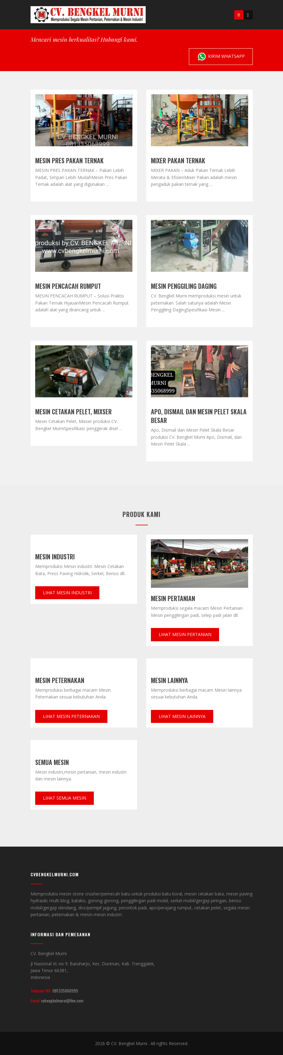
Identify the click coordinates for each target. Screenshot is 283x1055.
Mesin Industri (55, 556)
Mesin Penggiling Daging (184, 286)
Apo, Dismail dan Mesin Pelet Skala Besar (199, 416)
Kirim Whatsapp (221, 57)
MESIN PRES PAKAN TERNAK (69, 160)
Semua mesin (52, 762)
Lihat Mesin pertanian (185, 634)
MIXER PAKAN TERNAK (178, 160)
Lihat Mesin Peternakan (71, 716)
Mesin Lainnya (169, 680)
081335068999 (65, 990)
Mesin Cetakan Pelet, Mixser (73, 411)
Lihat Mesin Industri (67, 593)
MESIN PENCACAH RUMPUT (68, 286)
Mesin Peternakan (59, 680)
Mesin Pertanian (173, 598)
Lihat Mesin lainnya (182, 716)
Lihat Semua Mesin (64, 798)
